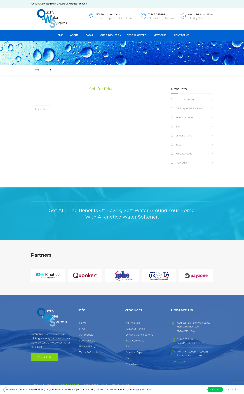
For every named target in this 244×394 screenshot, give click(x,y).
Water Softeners (185, 99)
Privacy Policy (87, 346)
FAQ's (89, 34)
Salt (178, 126)
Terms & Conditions (90, 352)
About (74, 34)
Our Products (109, 34)
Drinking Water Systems (189, 108)
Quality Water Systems (67, 384)
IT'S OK (215, 389)
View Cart (160, 34)
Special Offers (136, 34)
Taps (178, 144)
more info (232, 389)
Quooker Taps (184, 135)
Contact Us (181, 34)
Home (59, 34)
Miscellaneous (184, 153)
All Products (183, 162)
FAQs (82, 328)
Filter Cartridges (185, 117)
